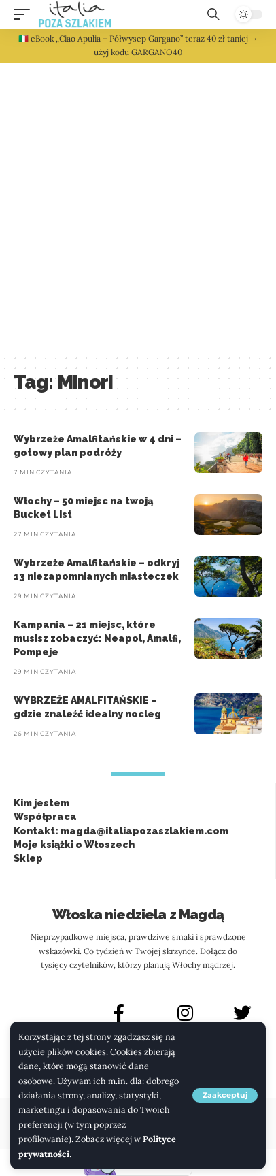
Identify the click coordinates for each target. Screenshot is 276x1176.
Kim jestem (41, 803)
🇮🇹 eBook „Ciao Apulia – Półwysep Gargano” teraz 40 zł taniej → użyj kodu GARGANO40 (138, 45)
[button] (225, 1095)
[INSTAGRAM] (185, 1013)
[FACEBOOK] (119, 1013)
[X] (242, 1013)
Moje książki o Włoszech (74, 844)
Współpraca (45, 816)
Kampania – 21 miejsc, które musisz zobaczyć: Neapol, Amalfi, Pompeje (97, 638)
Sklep (28, 858)
